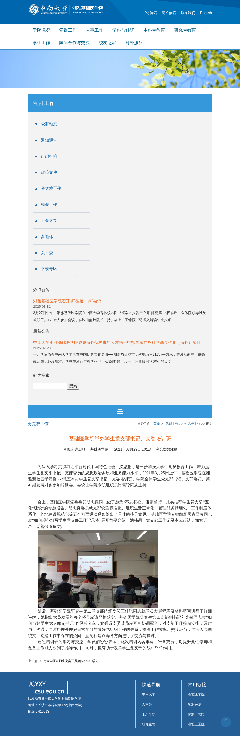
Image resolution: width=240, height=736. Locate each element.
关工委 (47, 253)
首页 (156, 424)
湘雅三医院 (196, 724)
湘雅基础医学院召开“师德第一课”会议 (67, 301)
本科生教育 (154, 30)
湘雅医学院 (196, 694)
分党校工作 (51, 188)
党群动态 (49, 124)
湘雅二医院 (196, 715)
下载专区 (49, 269)
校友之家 (107, 42)
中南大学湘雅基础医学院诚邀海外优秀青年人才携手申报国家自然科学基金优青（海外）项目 (117, 342)
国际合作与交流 (74, 42)
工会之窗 (49, 220)
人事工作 (94, 30)
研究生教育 (185, 30)
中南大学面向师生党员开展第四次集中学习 (69, 661)
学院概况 (41, 30)
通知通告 (49, 140)
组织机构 (49, 156)
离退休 (47, 236)
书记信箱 (149, 13)
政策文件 (49, 172)
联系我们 (188, 13)
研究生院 (148, 724)
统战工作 (49, 204)
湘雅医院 (194, 704)
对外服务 (134, 42)
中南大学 (148, 694)
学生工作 (41, 42)
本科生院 (148, 715)
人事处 (147, 704)
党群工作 (68, 30)
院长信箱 (169, 13)
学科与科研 (123, 30)
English (206, 13)
